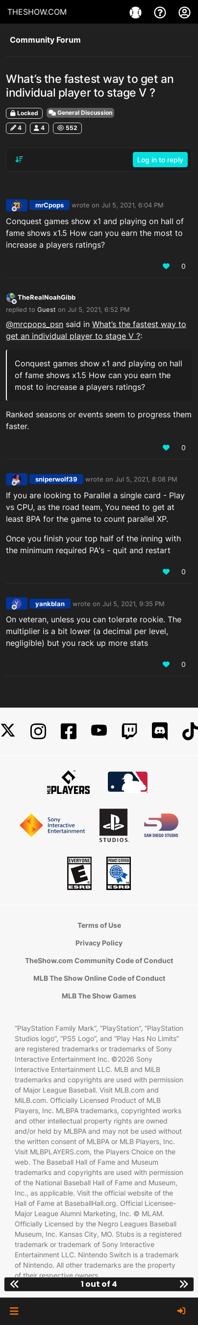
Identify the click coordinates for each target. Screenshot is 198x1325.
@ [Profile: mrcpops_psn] (34, 324)
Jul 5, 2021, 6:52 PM (99, 309)
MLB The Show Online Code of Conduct (99, 978)
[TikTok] (190, 731)
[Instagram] (38, 731)
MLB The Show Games (99, 996)
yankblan (50, 604)
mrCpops (49, 205)
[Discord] (160, 731)
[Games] (136, 12)
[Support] (161, 12)
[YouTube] (99, 731)
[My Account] (184, 12)
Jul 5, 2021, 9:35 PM (133, 604)
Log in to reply (160, 159)
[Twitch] (129, 731)
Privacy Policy (99, 943)
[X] (8, 731)
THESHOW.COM (37, 12)
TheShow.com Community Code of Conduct (99, 960)
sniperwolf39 (56, 479)
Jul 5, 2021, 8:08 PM (146, 479)
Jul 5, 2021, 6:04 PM (132, 205)
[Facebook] (68, 731)
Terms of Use (99, 925)
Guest (46, 309)
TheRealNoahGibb (46, 297)
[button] (14, 1311)
